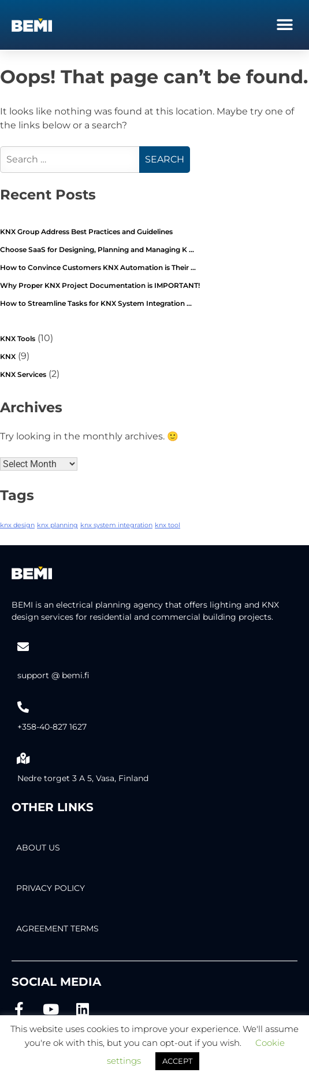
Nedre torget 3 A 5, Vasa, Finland (82, 778)
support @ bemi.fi (53, 675)
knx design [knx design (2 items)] (17, 525)
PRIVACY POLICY (50, 888)
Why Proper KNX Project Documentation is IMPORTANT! (100, 285)
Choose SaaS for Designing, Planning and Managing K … (97, 249)
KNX (8, 356)
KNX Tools (17, 338)
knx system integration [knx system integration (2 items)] (116, 525)
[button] (284, 25)
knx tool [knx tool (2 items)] (167, 525)
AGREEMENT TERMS (57, 928)
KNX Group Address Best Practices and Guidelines (86, 231)
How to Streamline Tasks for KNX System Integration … (96, 303)
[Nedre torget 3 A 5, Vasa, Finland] (23, 758)
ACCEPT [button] (177, 1061)
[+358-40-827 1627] (23, 707)
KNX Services (23, 374)
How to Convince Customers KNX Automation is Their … (98, 267)
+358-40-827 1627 (52, 727)
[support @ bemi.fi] (23, 647)
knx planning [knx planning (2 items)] (57, 525)
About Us (38, 847)
